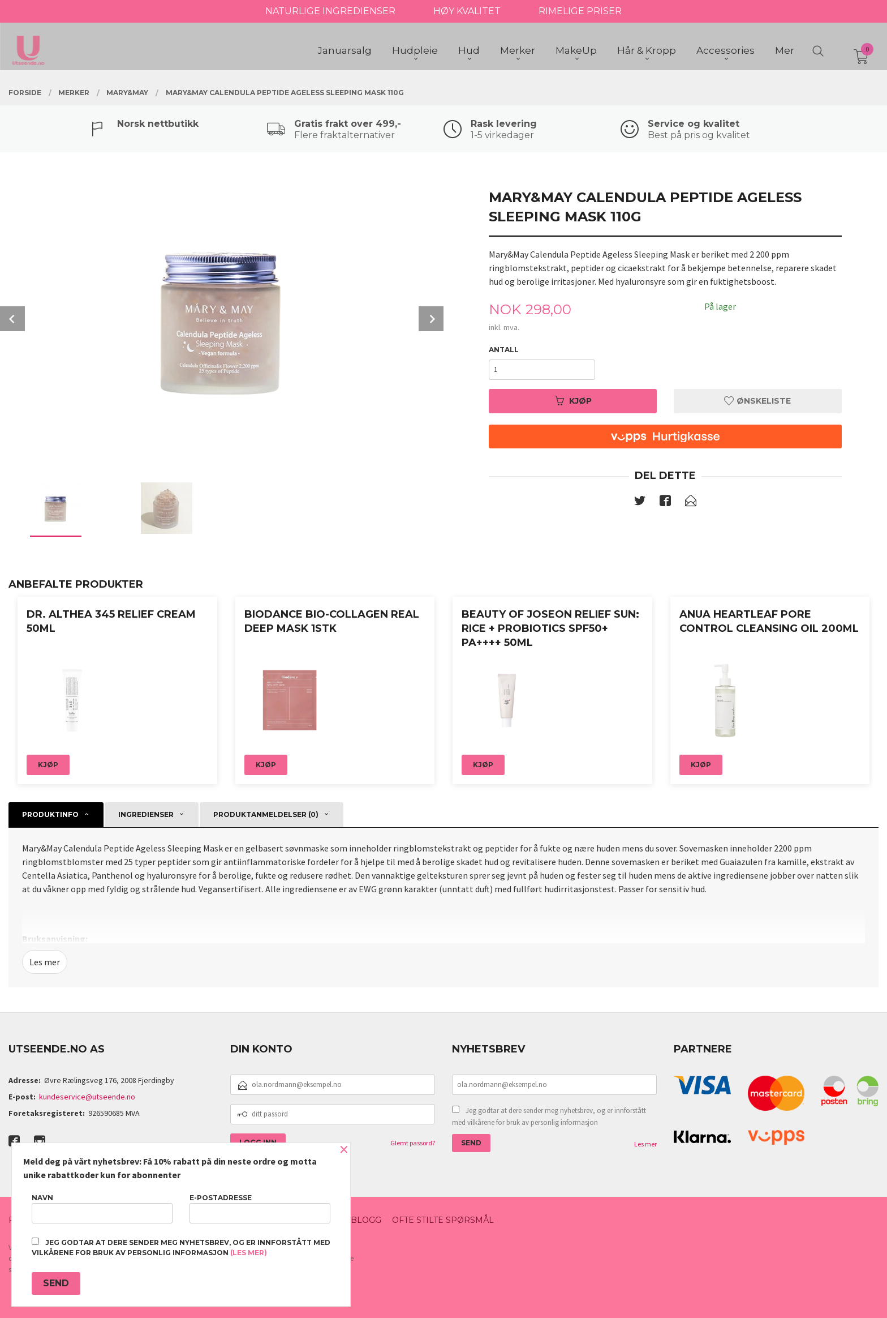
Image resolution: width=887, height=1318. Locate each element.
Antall (504, 349)
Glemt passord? (412, 1143)
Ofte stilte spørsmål (443, 1220)
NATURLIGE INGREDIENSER (330, 11)
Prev (12, 318)
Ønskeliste (757, 401)
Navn (102, 1208)
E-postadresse (260, 1208)
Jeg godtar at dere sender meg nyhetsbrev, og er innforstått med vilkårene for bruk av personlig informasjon (549, 1117)
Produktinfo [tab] (50, 814)
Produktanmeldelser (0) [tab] (265, 814)
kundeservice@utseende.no (87, 1097)
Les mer (44, 962)
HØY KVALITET (467, 11)
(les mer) (248, 1252)
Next (431, 318)
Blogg (366, 1220)
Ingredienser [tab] (146, 814)
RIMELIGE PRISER (580, 11)
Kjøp (573, 401)
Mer (784, 51)
